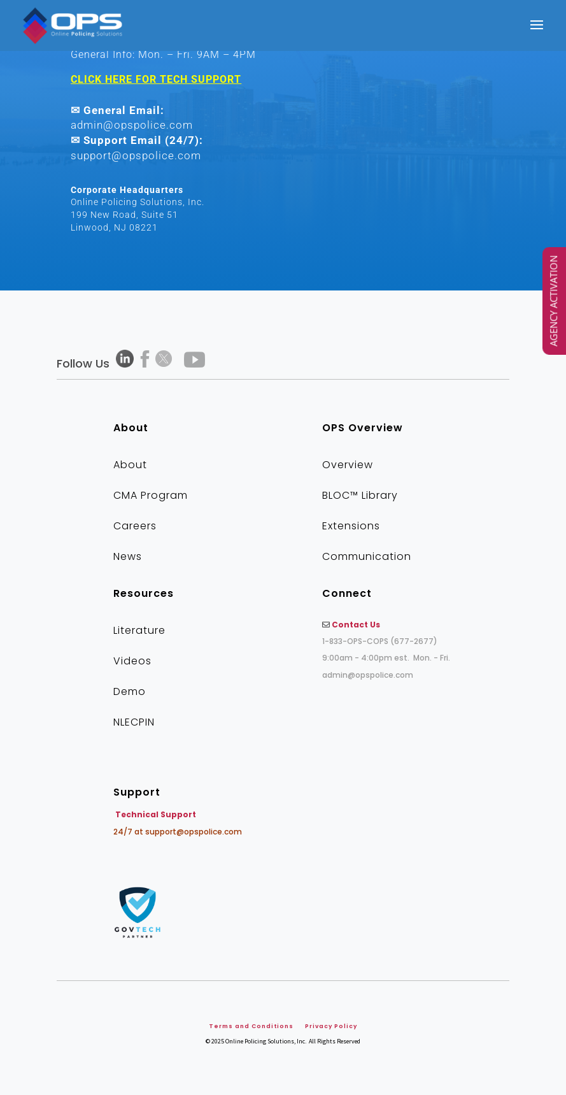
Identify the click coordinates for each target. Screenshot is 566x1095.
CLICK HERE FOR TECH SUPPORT (156, 79)
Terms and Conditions (251, 1026)
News (127, 556)
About (130, 464)
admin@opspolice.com (132, 124)
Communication (366, 556)
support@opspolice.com (136, 155)
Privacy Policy (331, 1026)
